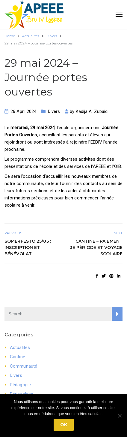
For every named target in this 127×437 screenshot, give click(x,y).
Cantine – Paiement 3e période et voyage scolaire (96, 247)
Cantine (17, 357)
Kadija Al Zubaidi (92, 111)
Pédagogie (20, 384)
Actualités (20, 347)
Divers (54, 111)
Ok (63, 424)
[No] (120, 416)
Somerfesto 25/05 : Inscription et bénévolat (27, 247)
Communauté (23, 366)
